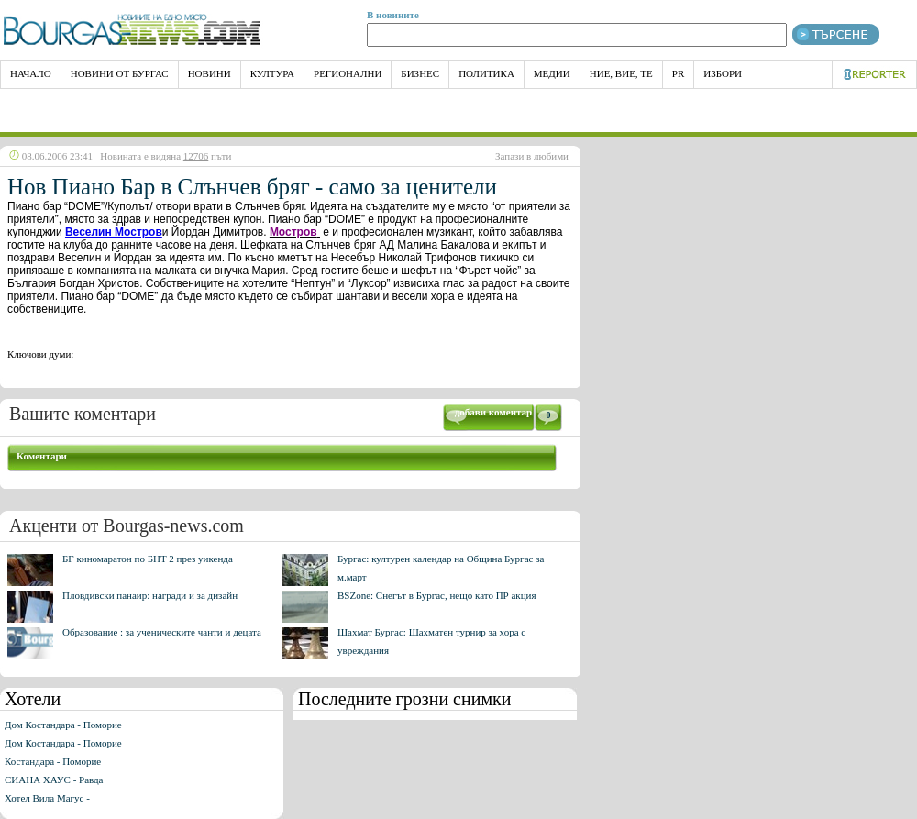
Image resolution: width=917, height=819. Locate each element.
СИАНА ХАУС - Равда (54, 779)
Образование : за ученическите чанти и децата (161, 631)
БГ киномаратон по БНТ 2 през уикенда (147, 558)
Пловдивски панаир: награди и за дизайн (150, 595)
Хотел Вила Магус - (47, 797)
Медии (552, 73)
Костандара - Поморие (53, 761)
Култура (272, 73)
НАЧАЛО (30, 73)
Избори (722, 73)
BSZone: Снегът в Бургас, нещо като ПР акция (436, 595)
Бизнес (420, 73)
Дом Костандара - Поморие (63, 724)
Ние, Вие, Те (621, 73)
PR (678, 73)
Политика (486, 73)
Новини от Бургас (120, 73)
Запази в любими (532, 155)
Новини (209, 73)
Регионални (347, 73)
